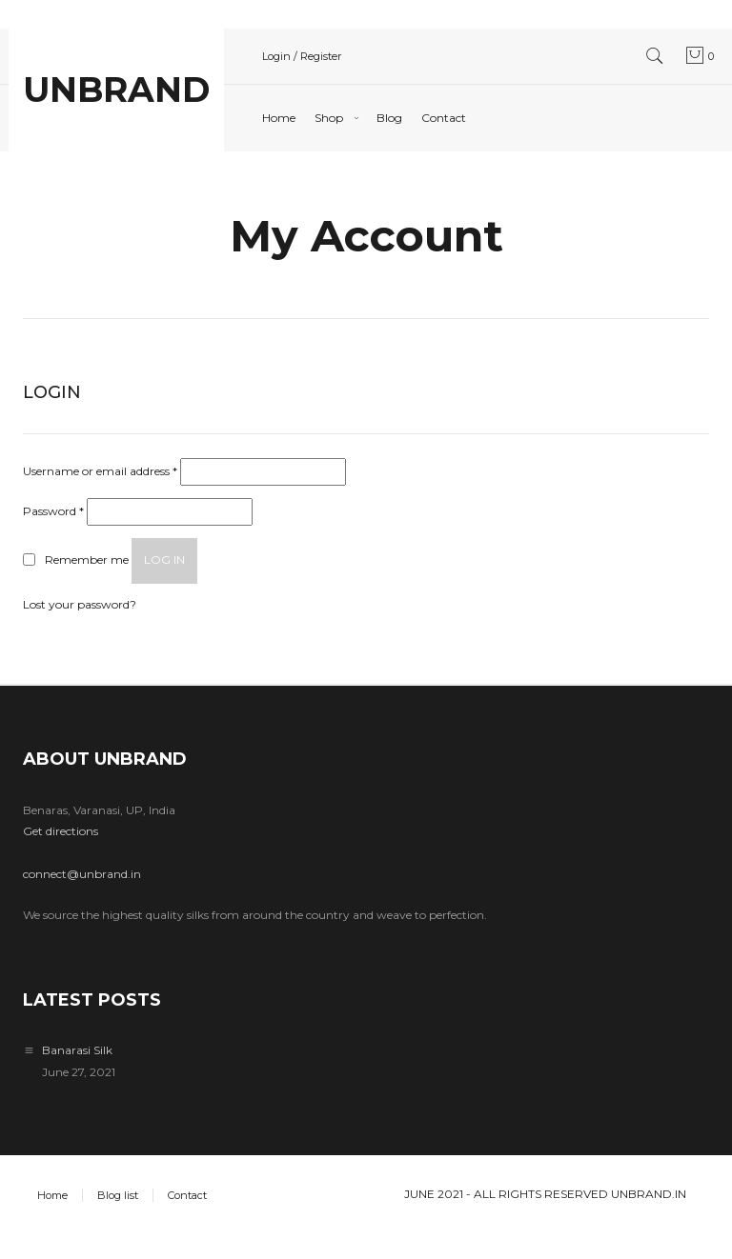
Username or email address (100, 471)
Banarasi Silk (77, 1050)
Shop (329, 117)
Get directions (60, 831)
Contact (443, 117)
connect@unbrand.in (82, 874)
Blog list (117, 1195)
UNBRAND (116, 89)
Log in (164, 559)
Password (53, 511)
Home (278, 117)
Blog (389, 117)
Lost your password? (79, 604)
